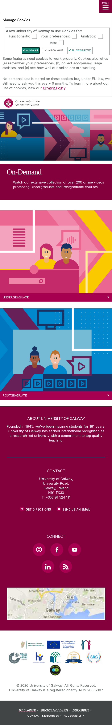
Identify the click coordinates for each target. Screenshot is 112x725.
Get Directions (38, 509)
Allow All (32, 50)
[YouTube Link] (74, 549)
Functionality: (19, 36)
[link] (47, 645)
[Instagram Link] (39, 549)
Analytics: (88, 36)
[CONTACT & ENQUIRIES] (45, 715)
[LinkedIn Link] (48, 566)
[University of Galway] (22, 104)
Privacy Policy (54, 88)
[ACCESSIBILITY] (74, 715)
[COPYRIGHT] (83, 710)
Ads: (53, 43)
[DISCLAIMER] (29, 710)
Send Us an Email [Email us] (76, 509)
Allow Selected (81, 50)
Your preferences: (55, 36)
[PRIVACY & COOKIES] (56, 710)
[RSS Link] (65, 566)
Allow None (55, 50)
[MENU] (105, 6)
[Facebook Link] (56, 549)
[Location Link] (56, 617)
